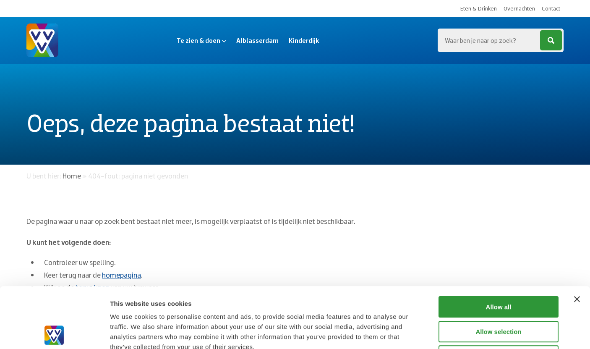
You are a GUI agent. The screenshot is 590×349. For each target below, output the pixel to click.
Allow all (499, 246)
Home (72, 176)
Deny (498, 295)
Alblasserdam (257, 40)
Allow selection (498, 271)
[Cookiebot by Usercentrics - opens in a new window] (54, 332)
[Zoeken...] (501, 40)
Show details (440, 332)
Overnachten (519, 8)
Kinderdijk (304, 40)
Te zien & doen (201, 40)
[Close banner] (577, 238)
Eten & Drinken (478, 8)
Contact (551, 8)
